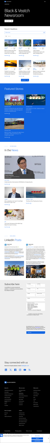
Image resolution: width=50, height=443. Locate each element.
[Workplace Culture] (23, 412)
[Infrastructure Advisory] (37, 390)
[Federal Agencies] (23, 401)
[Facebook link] (15, 369)
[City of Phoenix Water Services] (19, 255)
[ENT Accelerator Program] (23, 421)
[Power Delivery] (37, 395)
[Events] (8, 414)
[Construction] (37, 392)
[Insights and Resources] (8, 416)
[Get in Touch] (8, 21)
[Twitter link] (10, 369)
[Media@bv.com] (25, 365)
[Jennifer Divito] (17, 252)
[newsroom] (7, 4)
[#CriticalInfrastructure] (37, 254)
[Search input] (25, 36)
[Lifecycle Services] (37, 406)
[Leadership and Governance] (8, 390)
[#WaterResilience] (7, 257)
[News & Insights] (8, 411)
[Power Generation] (37, 393)
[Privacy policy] (19, 430)
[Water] (37, 397)
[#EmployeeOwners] (31, 246)
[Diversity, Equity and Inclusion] (8, 401)
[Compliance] (41, 430)
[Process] (37, 399)
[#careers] (40, 258)
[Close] (48, 438)
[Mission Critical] (37, 404)
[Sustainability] (8, 392)
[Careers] (23, 411)
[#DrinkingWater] (6, 251)
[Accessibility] (8, 430)
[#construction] (17, 251)
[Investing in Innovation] (8, 395)
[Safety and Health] (8, 397)
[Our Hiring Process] (23, 414)
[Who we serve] (23, 388)
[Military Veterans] (23, 425)
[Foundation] (8, 405)
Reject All (37, 438)
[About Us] (8, 388)
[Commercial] (23, 404)
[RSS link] (29, 369)
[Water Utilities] (23, 399)
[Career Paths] (23, 416)
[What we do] (37, 388)
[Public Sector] (23, 402)
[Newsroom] (8, 412)
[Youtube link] (24, 369)
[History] (8, 403)
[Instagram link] (20, 369)
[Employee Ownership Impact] (8, 393)
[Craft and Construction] (23, 418)
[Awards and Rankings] (8, 399)
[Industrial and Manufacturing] (23, 394)
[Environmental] (37, 402)
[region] (25, 438)
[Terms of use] (30, 430)
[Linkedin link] (5, 369)
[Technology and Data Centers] (23, 391)
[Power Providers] (23, 397)
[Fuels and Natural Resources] (23, 395)
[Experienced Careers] (23, 423)
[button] (45, 1)
